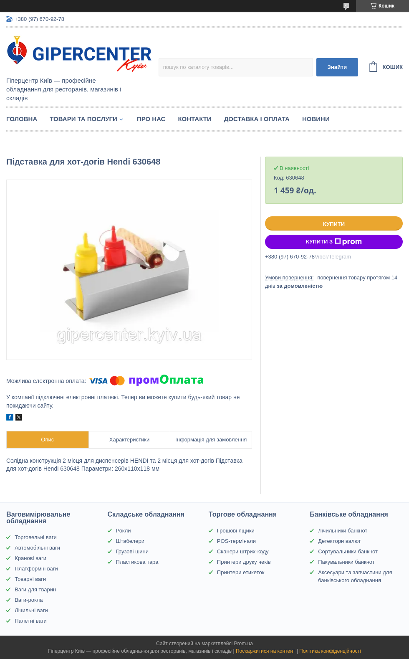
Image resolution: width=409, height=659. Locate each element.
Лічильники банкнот (342, 530)
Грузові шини (132, 551)
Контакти (194, 119)
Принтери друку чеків (244, 562)
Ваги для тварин (35, 589)
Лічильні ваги (31, 610)
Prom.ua (243, 643)
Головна (21, 119)
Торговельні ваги (36, 537)
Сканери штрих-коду (243, 551)
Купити (334, 224)
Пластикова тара (137, 562)
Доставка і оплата (257, 119)
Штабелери (130, 541)
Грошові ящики (236, 530)
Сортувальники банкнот (348, 551)
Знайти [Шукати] (337, 67)
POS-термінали (236, 541)
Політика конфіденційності (330, 651)
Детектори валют (339, 541)
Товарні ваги (30, 579)
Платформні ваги (36, 568)
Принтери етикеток (241, 572)
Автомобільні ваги (37, 548)
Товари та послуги (83, 119)
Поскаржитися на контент (265, 651)
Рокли (123, 530)
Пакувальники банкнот (346, 562)
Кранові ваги (30, 558)
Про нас (151, 119)
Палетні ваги (31, 621)
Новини (316, 119)
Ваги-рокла (29, 600)
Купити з (334, 242)
